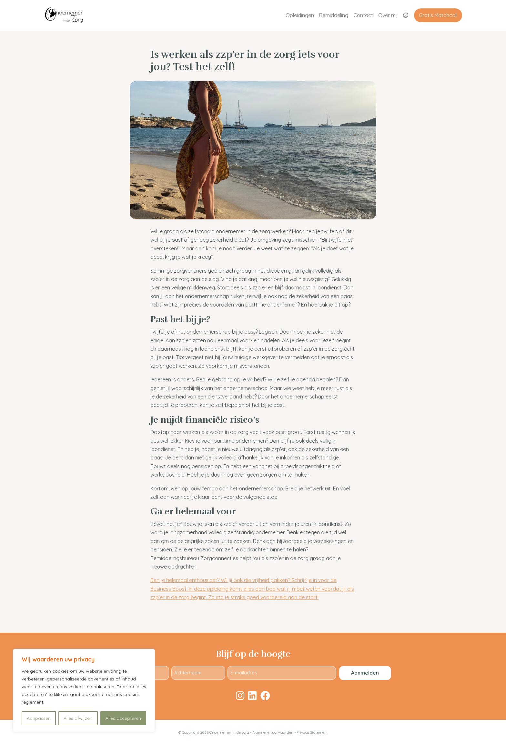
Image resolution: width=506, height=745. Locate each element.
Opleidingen (300, 15)
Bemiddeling (333, 15)
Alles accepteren (123, 718)
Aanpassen (39, 718)
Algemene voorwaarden (273, 732)
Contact (363, 15)
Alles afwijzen (78, 718)
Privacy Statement (312, 732)
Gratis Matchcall (438, 15)
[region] (84, 690)
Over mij (388, 15)
